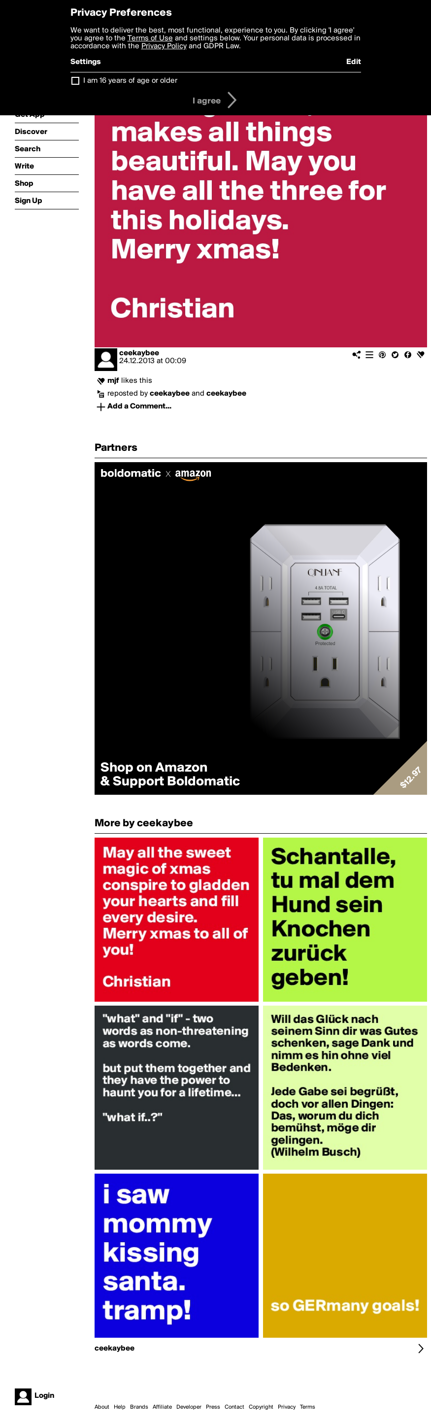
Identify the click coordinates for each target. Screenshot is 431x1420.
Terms (307, 1407)
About (102, 1407)
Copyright (261, 1407)
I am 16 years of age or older (130, 81)
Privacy (287, 1407)
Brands (139, 1407)
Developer (188, 1407)
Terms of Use (150, 38)
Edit (353, 62)
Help (120, 1407)
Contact (234, 1407)
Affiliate (162, 1407)
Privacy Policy (164, 46)
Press (213, 1407)
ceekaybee (139, 353)
